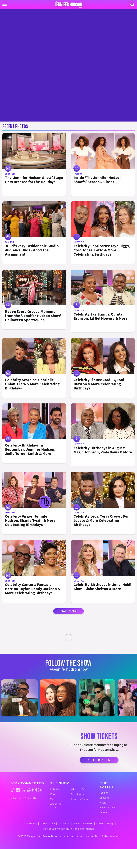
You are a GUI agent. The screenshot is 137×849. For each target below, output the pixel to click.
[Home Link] (68, 4)
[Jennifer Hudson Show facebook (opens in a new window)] (18, 790)
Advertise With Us (83, 823)
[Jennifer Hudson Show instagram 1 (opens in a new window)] (21, 697)
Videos (53, 799)
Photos (54, 794)
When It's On (78, 789)
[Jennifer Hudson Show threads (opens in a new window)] (40, 790)
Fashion (104, 793)
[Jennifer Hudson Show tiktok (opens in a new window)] (12, 790)
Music (103, 802)
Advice (103, 812)
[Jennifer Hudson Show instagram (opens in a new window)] (34, 790)
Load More (69, 611)
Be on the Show (79, 799)
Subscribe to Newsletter (24, 798)
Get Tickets (99, 760)
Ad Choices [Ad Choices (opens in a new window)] (64, 823)
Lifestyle (104, 797)
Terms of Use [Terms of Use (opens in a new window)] (47, 823)
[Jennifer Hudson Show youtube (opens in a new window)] (29, 790)
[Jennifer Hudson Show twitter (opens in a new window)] (24, 790)
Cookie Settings (105, 823)
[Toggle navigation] (4, 4)
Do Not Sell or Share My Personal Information (68, 829)
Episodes (55, 789)
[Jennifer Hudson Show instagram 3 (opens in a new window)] (98, 697)
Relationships (107, 807)
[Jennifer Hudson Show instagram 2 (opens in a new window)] (60, 697)
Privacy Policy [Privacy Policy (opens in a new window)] (29, 823)
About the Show (55, 805)
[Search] (132, 4)
